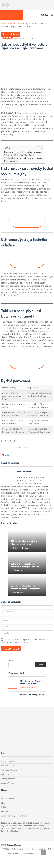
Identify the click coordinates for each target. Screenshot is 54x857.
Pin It (27, 447)
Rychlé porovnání (11, 161)
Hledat (11, 660)
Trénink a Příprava (16, 23)
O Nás (3, 807)
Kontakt (4, 811)
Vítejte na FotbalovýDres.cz (32, 694)
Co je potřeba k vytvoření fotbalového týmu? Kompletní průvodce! (25, 588)
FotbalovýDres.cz (10, 38)
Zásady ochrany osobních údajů (14, 816)
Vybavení (5, 774)
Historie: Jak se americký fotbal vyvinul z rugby (23, 152)
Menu (43, 15)
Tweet (17, 447)
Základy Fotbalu (8, 778)
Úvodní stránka (7, 798)
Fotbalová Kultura (8, 761)
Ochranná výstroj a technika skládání (19, 155)
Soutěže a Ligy (7, 765)
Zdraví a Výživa (7, 783)
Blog (3, 803)
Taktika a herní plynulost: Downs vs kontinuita (23, 158)
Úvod (3, 23)
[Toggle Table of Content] (39, 148)
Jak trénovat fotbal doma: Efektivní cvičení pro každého (25, 565)
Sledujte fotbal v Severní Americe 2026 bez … (30, 682)
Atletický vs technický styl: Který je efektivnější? (24, 542)
